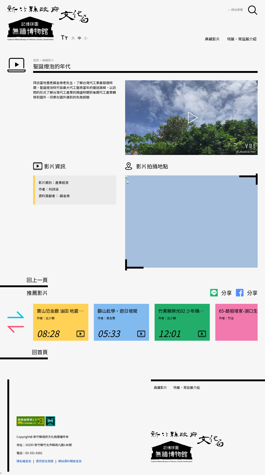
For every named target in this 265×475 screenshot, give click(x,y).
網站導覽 (237, 9)
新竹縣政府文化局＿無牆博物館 (47, 23)
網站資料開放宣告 (70, 461)
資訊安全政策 (45, 461)
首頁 (36, 60)
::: (229, 9)
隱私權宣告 (24, 461)
